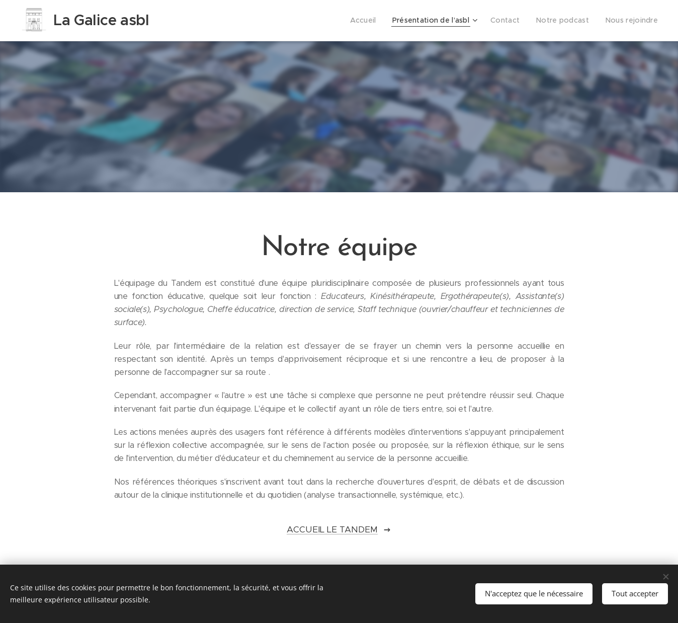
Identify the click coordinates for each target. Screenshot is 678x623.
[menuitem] (376, 20)
